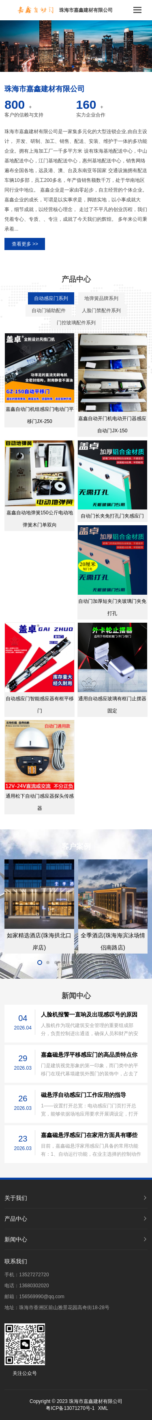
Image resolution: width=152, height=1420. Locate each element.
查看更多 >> (25, 244)
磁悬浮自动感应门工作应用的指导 (83, 1095)
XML (103, 1408)
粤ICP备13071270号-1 (70, 1408)
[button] (73, 66)
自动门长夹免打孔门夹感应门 (112, 516)
